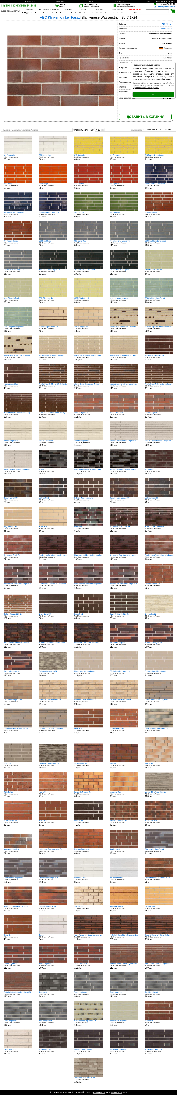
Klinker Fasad (166, 29)
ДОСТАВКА (119, 1)
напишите (116, 1092)
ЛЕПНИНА (68, 10)
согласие (157, 83)
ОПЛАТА (90, 1)
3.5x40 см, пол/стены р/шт (18, 586)
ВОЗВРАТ (149, 1)
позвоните (99, 1092)
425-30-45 (167, 4)
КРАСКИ (99, 10)
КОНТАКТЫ (60, 1)
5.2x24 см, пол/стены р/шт (18, 157)
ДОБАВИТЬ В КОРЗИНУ (145, 117)
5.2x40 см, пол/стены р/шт (88, 586)
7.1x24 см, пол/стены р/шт (53, 157)
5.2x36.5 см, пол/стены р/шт (159, 157)
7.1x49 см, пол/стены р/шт (53, 1023)
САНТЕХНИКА (117, 10)
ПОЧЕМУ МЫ (29, 1)
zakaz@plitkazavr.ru (166, 7)
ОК (153, 94)
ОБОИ (83, 10)
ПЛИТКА (29, 10)
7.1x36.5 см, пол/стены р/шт (53, 214)
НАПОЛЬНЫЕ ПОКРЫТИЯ (49, 10)
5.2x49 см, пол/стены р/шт (18, 214)
